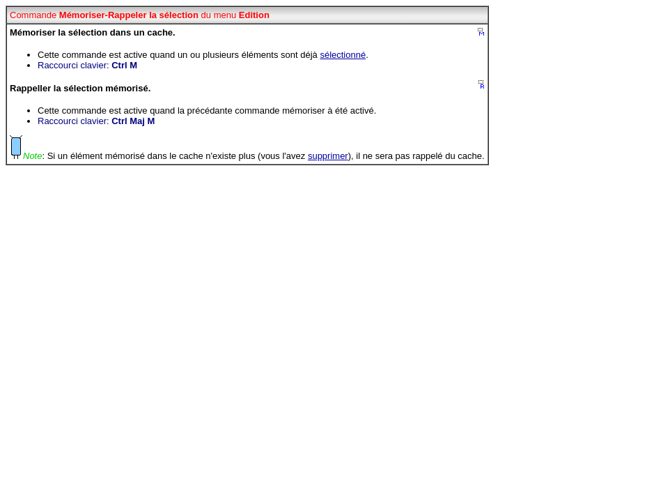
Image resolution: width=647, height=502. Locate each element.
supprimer (328, 156)
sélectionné (343, 55)
